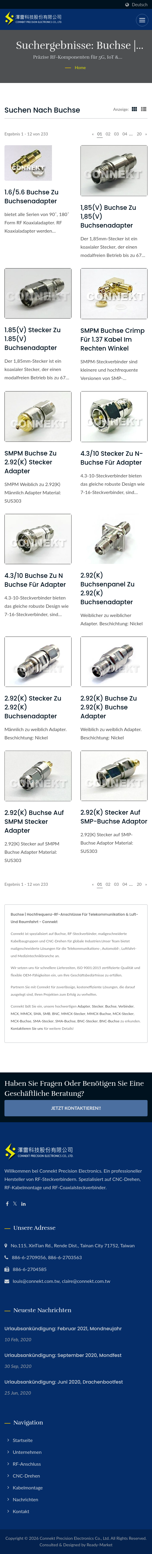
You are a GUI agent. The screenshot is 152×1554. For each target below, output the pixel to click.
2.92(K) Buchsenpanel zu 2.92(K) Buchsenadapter (107, 588)
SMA (37, 1013)
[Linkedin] (23, 1203)
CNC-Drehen (26, 1475)
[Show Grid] (134, 109)
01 (99, 133)
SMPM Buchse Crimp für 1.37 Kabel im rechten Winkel (112, 339)
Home (80, 67)
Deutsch (140, 4)
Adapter (83, 1006)
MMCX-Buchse (99, 1013)
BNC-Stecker (87, 1021)
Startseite (23, 1440)
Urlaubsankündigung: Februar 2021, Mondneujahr (63, 1328)
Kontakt (21, 1511)
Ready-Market (100, 1544)
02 (108, 133)
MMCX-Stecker (73, 1013)
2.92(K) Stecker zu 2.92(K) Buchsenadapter (32, 707)
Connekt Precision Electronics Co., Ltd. (75, 1538)
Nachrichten (25, 1499)
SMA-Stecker (43, 1021)
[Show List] (144, 109)
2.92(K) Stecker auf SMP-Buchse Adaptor (113, 817)
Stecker (97, 1006)
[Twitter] (15, 1203)
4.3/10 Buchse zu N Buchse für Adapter (35, 580)
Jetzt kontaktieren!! (76, 1108)
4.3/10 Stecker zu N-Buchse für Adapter (111, 458)
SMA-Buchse (65, 1021)
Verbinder (126, 1006)
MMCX (26, 1013)
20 (139, 133)
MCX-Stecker (123, 1013)
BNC (55, 1013)
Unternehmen (27, 1452)
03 (116, 133)
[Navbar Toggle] (142, 20)
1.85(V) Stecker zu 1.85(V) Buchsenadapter (32, 339)
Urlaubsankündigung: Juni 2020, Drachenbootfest (63, 1382)
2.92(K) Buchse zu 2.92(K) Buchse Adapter (108, 707)
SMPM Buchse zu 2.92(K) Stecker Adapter (30, 462)
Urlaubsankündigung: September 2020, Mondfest (62, 1355)
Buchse (110, 1006)
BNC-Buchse (109, 1021)
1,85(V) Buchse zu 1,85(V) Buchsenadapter (108, 216)
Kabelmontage (28, 1487)
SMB (46, 1013)
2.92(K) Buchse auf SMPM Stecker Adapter (34, 821)
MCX (15, 1013)
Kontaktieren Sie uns (27, 1028)
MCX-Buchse (21, 1021)
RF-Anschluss (27, 1464)
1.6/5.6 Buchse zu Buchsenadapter (31, 196)
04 (124, 133)
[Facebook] (7, 1203)
